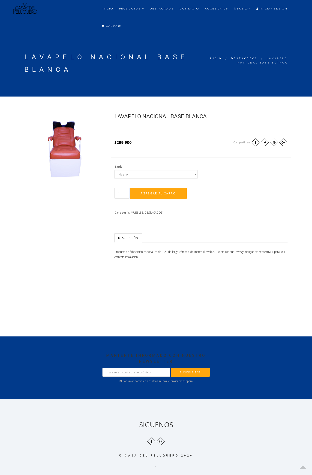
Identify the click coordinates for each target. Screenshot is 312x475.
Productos (131, 8)
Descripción (128, 238)
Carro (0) (112, 25)
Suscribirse (190, 372)
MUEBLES (137, 213)
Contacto (189, 8)
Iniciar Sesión (271, 8)
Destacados (162, 8)
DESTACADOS (244, 58)
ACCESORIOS (216, 8)
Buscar (242, 8)
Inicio (107, 8)
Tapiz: (118, 167)
